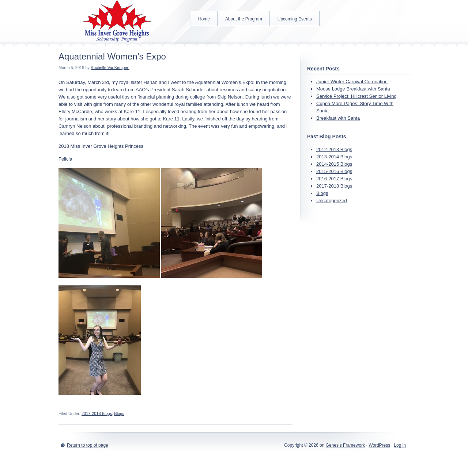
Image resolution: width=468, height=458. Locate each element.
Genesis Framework (345, 445)
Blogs (119, 413)
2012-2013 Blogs (334, 149)
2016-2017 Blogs (334, 178)
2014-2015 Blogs (334, 164)
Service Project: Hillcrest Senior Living (356, 96)
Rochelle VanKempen (110, 67)
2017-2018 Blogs (97, 413)
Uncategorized (331, 200)
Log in (400, 445)
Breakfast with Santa (338, 118)
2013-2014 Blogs (334, 156)
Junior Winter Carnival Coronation (352, 81)
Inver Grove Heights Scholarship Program (117, 22)
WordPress (379, 445)
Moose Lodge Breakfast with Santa (353, 89)
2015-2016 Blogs (334, 171)
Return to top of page (87, 445)
